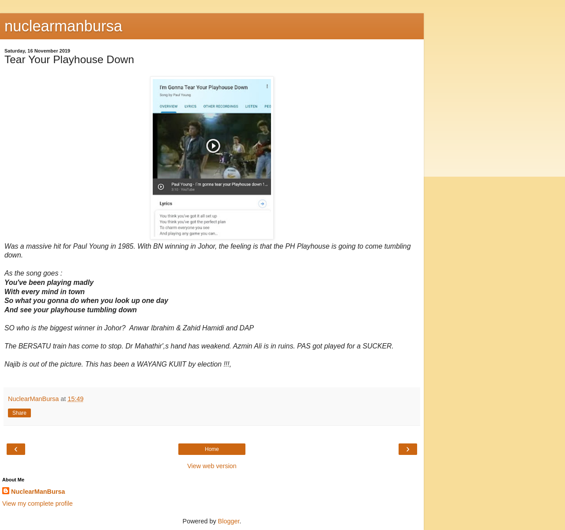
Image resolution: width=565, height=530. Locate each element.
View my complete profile (37, 503)
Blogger (229, 521)
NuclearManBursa (38, 491)
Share (19, 413)
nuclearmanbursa (63, 26)
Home (212, 449)
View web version (212, 465)
